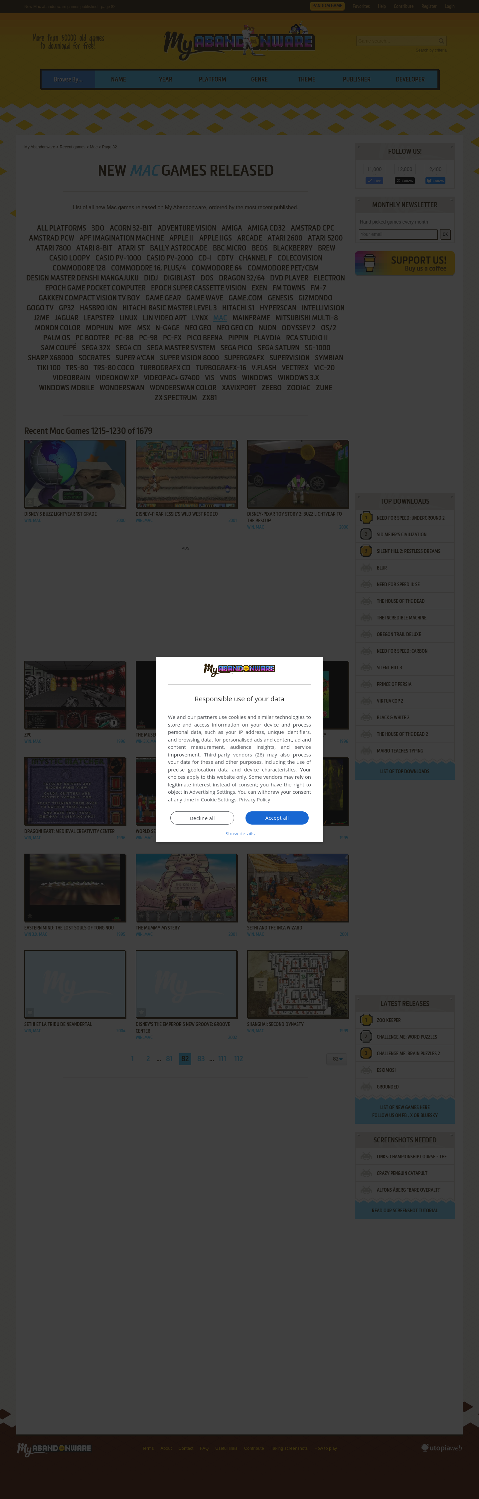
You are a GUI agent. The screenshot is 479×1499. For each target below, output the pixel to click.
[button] (239, 833)
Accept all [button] (277, 817)
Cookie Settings (219, 799)
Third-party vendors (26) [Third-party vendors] (234, 754)
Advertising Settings (212, 791)
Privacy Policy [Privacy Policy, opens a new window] (254, 799)
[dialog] (239, 749)
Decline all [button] (202, 818)
